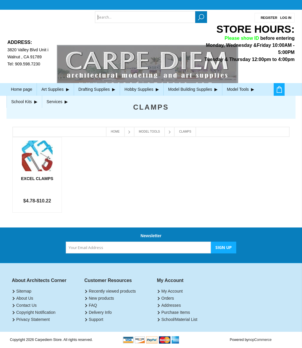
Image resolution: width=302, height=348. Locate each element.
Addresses (171, 305)
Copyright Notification (35, 312)
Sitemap (23, 291)
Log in (285, 17)
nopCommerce (260, 340)
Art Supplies (55, 89)
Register (269, 17)
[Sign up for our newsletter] (138, 247)
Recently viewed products (112, 291)
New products (101, 298)
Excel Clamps (37, 178)
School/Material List (179, 319)
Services (57, 101)
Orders (167, 298)
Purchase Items (175, 312)
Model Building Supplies (193, 89)
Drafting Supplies (96, 89)
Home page (21, 89)
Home (115, 131)
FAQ (93, 305)
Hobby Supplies (141, 89)
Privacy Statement (33, 319)
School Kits (24, 101)
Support (96, 319)
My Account (172, 291)
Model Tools (240, 89)
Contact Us (26, 305)
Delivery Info (100, 312)
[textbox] (145, 17)
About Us (24, 298)
